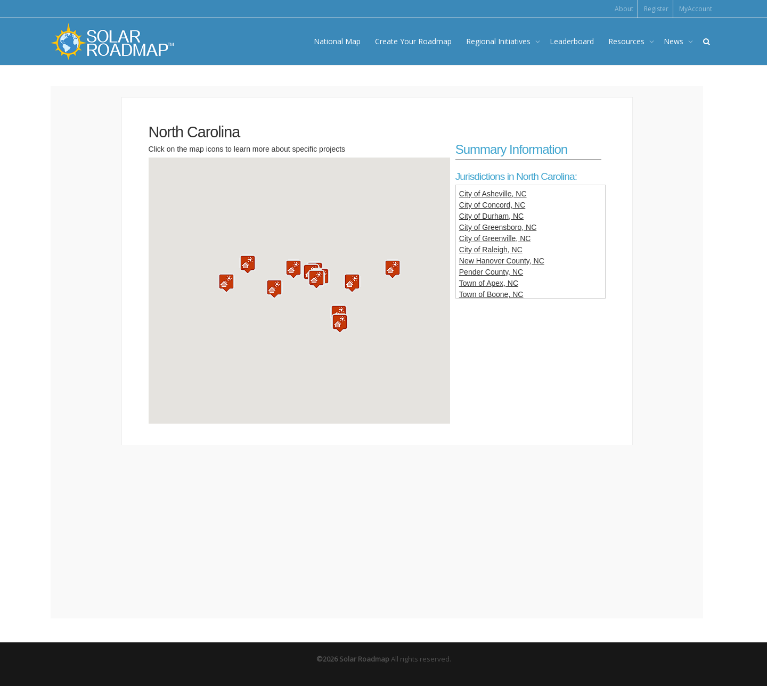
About (624, 8)
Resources (627, 41)
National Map (337, 41)
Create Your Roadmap (413, 41)
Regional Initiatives (499, 41)
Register (656, 8)
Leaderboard (572, 41)
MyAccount (695, 8)
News (675, 41)
